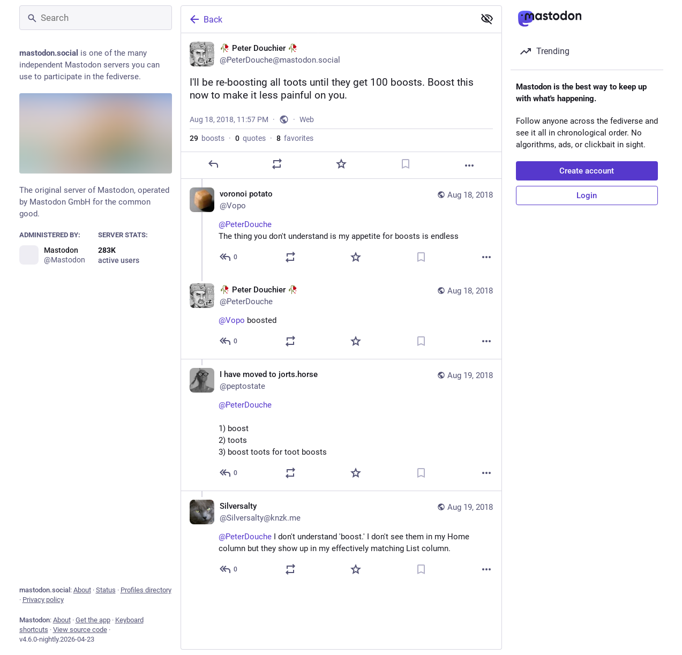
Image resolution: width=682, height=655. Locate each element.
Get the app (93, 620)
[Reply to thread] (229, 273)
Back (205, 19)
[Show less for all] (487, 19)
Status (106, 590)
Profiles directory (146, 590)
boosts (207, 154)
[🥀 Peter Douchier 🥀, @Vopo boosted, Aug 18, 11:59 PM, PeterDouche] (341, 333)
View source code (80, 630)
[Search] (95, 17)
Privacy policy (43, 600)
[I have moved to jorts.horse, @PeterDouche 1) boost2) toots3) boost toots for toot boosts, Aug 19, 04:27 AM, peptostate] (341, 441)
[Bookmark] (405, 180)
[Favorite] (340, 180)
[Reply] (212, 180)
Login (586, 195)
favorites (294, 154)
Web (306, 135)
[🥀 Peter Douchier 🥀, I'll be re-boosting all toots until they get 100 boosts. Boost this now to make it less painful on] (341, 114)
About (82, 590)
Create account (586, 171)
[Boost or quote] (277, 180)
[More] (469, 181)
